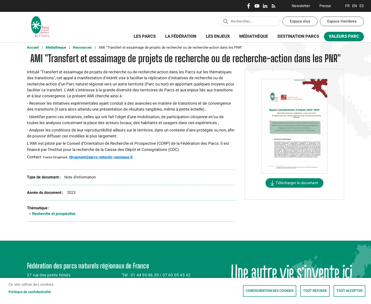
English (354, 6)
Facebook (248, 6)
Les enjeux (216, 39)
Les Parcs (143, 39)
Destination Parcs (298, 36)
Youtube (257, 6)
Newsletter (301, 6)
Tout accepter (349, 291)
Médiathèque (253, 36)
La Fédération (179, 39)
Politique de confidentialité (30, 292)
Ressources (82, 47)
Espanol (361, 6)
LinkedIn (265, 6)
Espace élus (300, 21)
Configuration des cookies (269, 291)
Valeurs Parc (342, 37)
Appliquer (225, 21)
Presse (325, 6)
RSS (273, 6)
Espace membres (342, 21)
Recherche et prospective (53, 214)
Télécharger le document (297, 183)
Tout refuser (315, 291)
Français (347, 6)
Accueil (33, 47)
